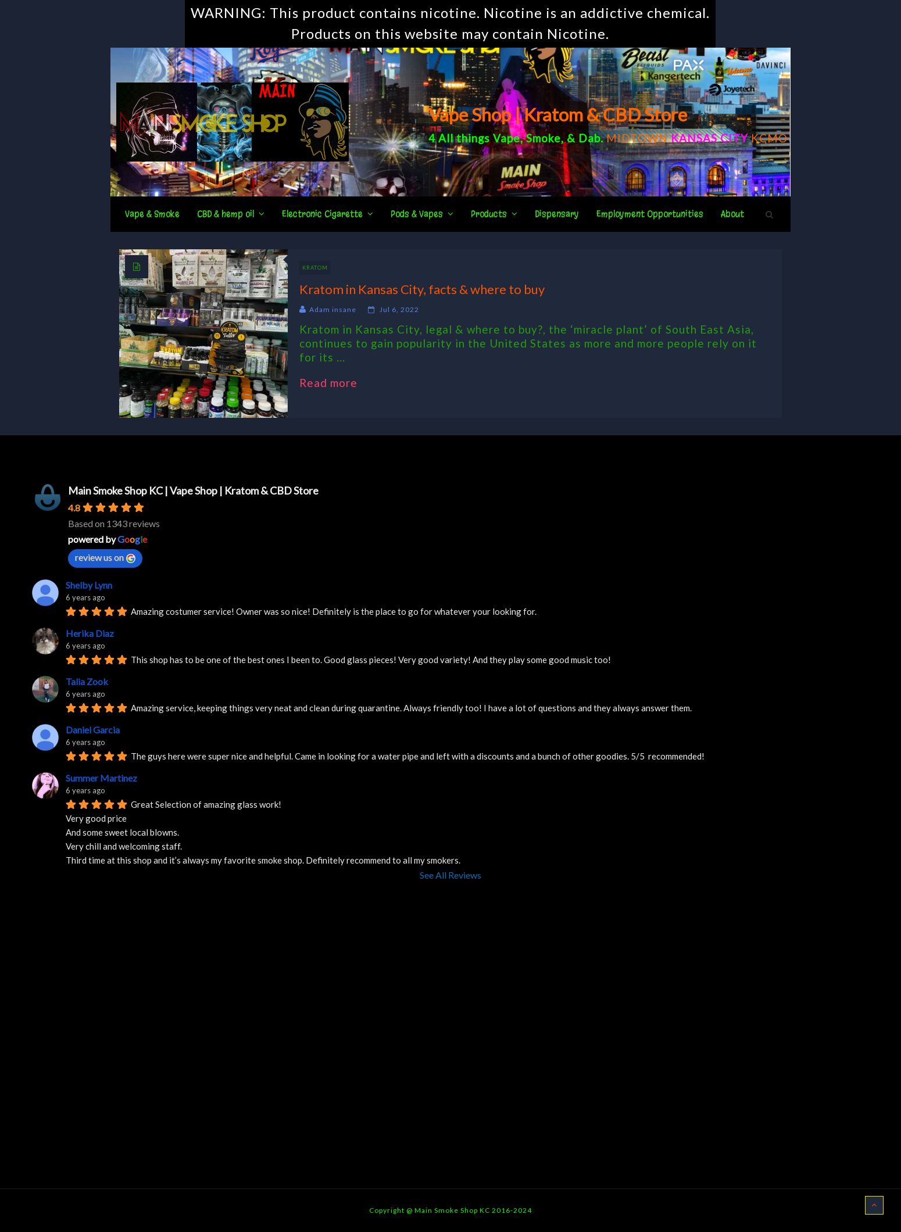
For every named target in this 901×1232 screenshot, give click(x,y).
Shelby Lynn (89, 584)
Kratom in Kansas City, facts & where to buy (422, 289)
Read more (334, 383)
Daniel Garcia (93, 729)
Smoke (543, 138)
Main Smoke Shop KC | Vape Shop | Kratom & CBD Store (193, 490)
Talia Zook (87, 681)
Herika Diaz (90, 633)
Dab (589, 138)
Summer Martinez (101, 777)
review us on (105, 557)
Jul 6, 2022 (399, 309)
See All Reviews (450, 874)
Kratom (315, 267)
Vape (506, 138)
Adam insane (332, 309)
